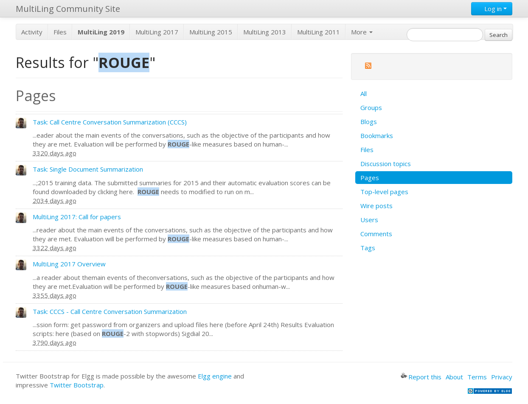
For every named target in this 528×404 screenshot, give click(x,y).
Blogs (368, 121)
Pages (369, 177)
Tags (367, 247)
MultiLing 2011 (318, 32)
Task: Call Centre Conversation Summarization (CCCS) (110, 122)
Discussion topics (385, 163)
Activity (31, 32)
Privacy (501, 377)
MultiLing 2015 (210, 32)
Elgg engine (215, 376)
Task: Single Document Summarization (88, 169)
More (362, 32)
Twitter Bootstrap (77, 385)
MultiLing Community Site (68, 8)
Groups (371, 107)
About (454, 377)
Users (369, 219)
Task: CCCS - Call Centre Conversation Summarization (110, 311)
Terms (477, 377)
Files (60, 32)
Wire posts (376, 205)
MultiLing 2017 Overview (69, 264)
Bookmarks (376, 135)
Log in (492, 8)
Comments (376, 233)
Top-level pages (384, 191)
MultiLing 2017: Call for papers (77, 216)
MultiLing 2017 (156, 32)
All (363, 93)
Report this (421, 377)
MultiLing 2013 (264, 32)
